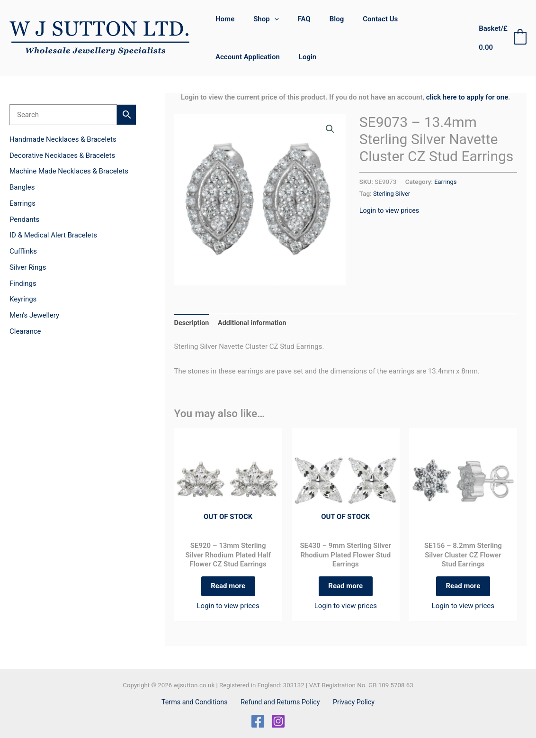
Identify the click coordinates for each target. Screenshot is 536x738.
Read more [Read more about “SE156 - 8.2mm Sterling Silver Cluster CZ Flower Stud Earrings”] (463, 588)
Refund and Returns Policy (280, 702)
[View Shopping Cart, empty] (500, 38)
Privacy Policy (351, 702)
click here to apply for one (467, 97)
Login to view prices (390, 210)
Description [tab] (192, 323)
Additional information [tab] (255, 323)
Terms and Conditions (197, 702)
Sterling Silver (392, 193)
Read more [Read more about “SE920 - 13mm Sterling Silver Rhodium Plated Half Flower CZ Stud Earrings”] (228, 588)
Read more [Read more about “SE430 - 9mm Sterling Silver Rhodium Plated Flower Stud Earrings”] (345, 588)
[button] (267, 19)
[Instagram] (278, 721)
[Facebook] (257, 721)
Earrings (445, 181)
